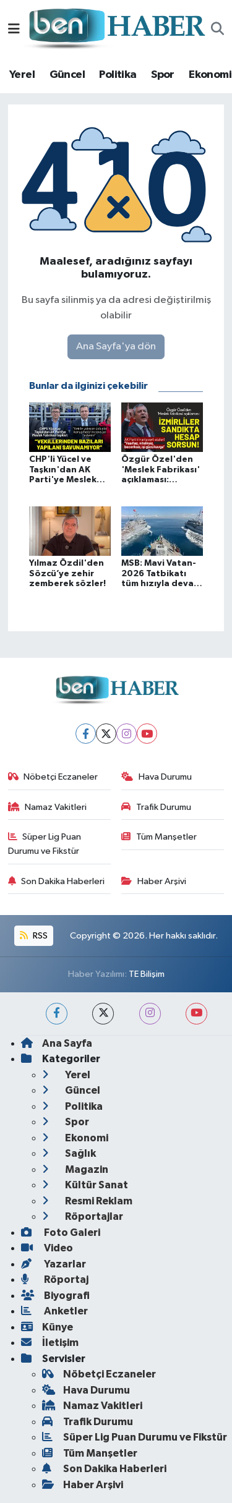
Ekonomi (210, 74)
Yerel (22, 74)
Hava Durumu (156, 776)
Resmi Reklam (87, 1201)
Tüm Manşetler (159, 836)
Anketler (54, 1311)
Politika (117, 74)
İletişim (50, 1342)
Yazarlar (53, 1264)
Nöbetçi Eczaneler (53, 776)
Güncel (67, 74)
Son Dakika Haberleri (56, 881)
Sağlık (69, 1153)
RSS (33, 935)
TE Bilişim (147, 974)
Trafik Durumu (156, 807)
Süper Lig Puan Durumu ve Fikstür (45, 843)
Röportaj (54, 1279)
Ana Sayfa (56, 1043)
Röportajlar (82, 1216)
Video (47, 1248)
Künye (47, 1327)
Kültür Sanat (85, 1185)
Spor (162, 74)
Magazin (75, 1169)
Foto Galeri (60, 1232)
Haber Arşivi (153, 881)
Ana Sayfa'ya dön (116, 346)
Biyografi (55, 1295)
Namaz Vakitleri (47, 807)
